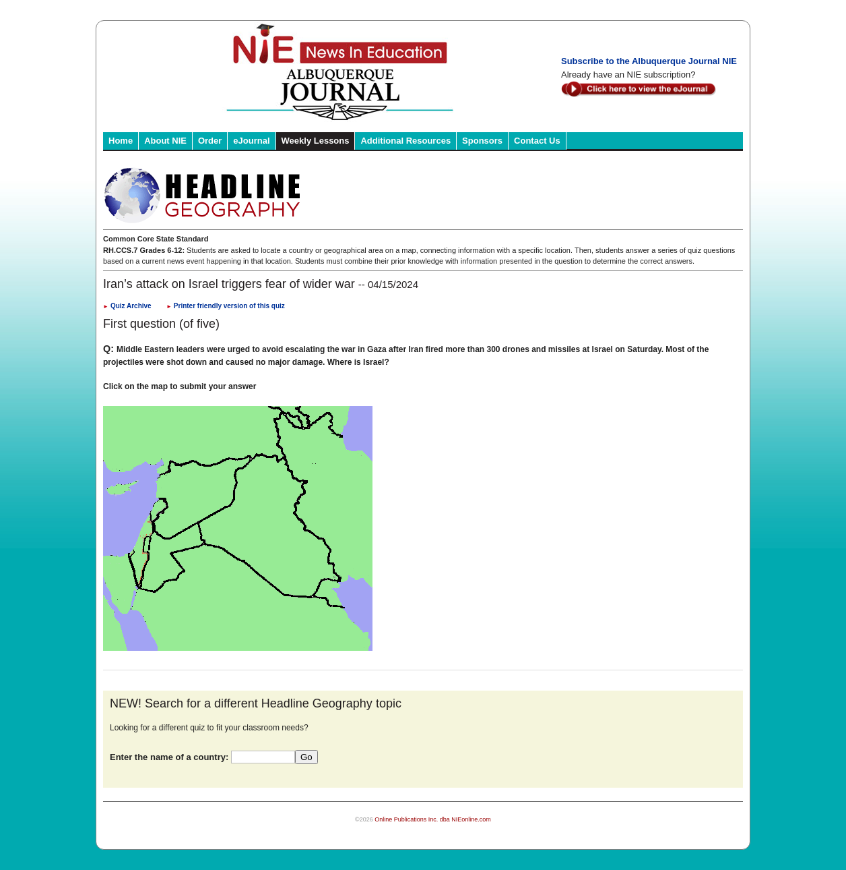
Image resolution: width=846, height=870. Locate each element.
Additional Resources (405, 141)
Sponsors (482, 141)
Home (120, 141)
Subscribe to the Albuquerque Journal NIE (649, 61)
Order (210, 141)
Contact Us (537, 141)
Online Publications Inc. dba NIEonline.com (433, 819)
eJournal (251, 141)
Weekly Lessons (316, 141)
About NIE (165, 141)
